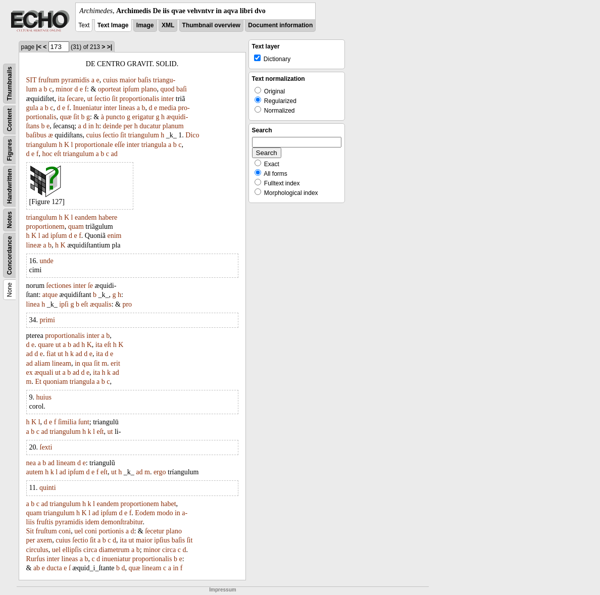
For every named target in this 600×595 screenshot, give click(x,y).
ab (36, 568)
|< (38, 47)
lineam (61, 363)
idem (92, 522)
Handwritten (9, 186)
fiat (51, 354)
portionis (111, 531)
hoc (47, 154)
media (167, 108)
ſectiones (59, 285)
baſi (181, 89)
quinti (47, 487)
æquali (43, 372)
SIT (31, 80)
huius (44, 397)
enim (115, 235)
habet (168, 504)
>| (109, 47)
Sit (30, 531)
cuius (110, 80)
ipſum (131, 89)
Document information (280, 25)
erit (115, 363)
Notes (9, 220)
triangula (154, 144)
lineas (127, 108)
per (127, 126)
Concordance (9, 255)
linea (33, 304)
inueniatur (116, 559)
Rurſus (35, 559)
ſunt (83, 422)
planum (173, 126)
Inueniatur (87, 108)
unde (47, 261)
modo (165, 513)
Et (38, 381)
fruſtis (44, 522)
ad (114, 154)
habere (107, 217)
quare (46, 345)
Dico (192, 135)
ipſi (64, 304)
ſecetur (154, 531)
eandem (86, 217)
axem (44, 540)
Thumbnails (9, 84)
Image (145, 25)
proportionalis (140, 99)
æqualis (101, 304)
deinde (112, 126)
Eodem (145, 513)
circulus (37, 550)
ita (61, 99)
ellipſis (71, 550)
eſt (57, 154)
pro (127, 304)
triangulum (143, 135)
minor (64, 89)
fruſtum (49, 80)
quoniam (55, 381)
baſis (144, 80)
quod (168, 89)
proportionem (45, 226)
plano (149, 89)
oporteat (109, 89)
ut (89, 99)
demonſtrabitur (121, 522)
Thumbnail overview (211, 25)
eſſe (120, 144)
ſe (90, 285)
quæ (65, 117)
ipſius (162, 540)
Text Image (113, 25)
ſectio (102, 99)
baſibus (36, 135)
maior (128, 80)
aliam (42, 363)
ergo (160, 472)
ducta (54, 568)
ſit (115, 99)
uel (78, 531)
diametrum (114, 550)
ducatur (150, 126)
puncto (115, 117)
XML (168, 25)
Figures (9, 150)
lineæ (33, 245)
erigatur (143, 117)
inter (167, 99)
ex (29, 372)
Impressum (222, 589)
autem (34, 472)
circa (90, 550)
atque (50, 295)
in (91, 126)
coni (65, 531)
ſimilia (67, 422)
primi (47, 320)
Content (9, 120)
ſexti (46, 447)
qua (87, 363)
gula (32, 108)
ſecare (75, 99)
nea (31, 463)
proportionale (94, 144)
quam (76, 226)
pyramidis (75, 80)
